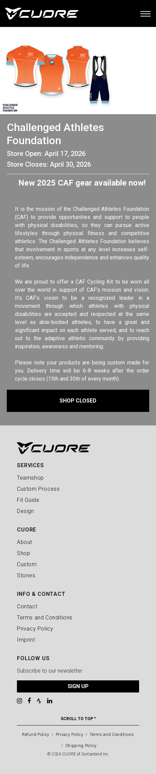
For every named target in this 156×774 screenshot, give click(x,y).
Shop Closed (78, 400)
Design (25, 511)
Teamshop (30, 478)
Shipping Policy (81, 745)
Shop (23, 553)
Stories (26, 575)
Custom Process (38, 489)
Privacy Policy (35, 628)
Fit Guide (28, 500)
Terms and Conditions (44, 617)
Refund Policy (35, 734)
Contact (27, 606)
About (24, 542)
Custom (27, 564)
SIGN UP (78, 686)
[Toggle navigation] (145, 13)
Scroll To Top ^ (78, 718)
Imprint (26, 640)
